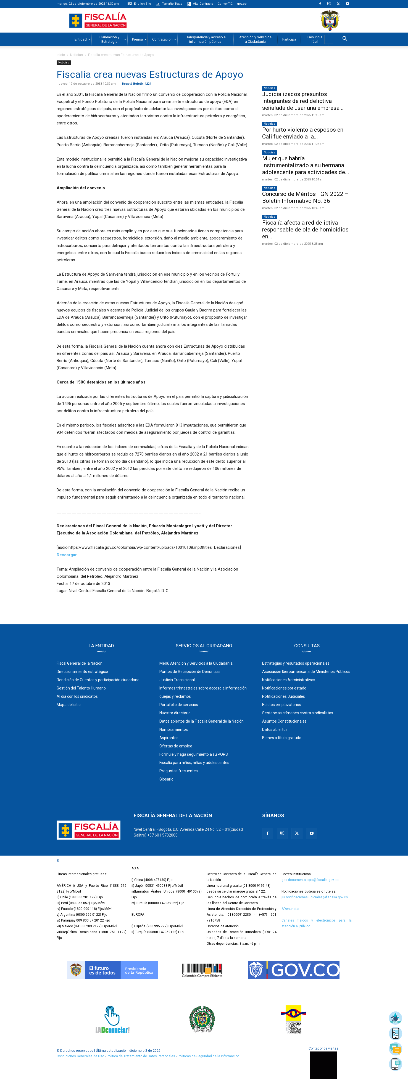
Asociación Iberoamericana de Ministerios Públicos (306, 671)
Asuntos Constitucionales (284, 721)
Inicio (61, 55)
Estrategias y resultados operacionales (296, 663)
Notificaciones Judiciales (283, 696)
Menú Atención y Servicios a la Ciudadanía (196, 663)
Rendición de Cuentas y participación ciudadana (98, 680)
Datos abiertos (275, 729)
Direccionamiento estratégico (82, 671)
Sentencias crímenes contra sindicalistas (297, 713)
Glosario (166, 779)
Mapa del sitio (69, 704)
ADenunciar (290, 909)
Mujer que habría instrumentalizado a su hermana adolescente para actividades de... (305, 165)
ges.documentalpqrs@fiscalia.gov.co (309, 880)
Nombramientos (173, 729)
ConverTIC (225, 4)
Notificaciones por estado (284, 688)
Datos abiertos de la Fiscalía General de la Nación (201, 721)
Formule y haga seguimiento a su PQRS (193, 754)
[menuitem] (80, 39)
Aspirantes (168, 738)
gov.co (242, 4)
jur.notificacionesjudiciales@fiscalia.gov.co (314, 897)
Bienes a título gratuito (281, 738)
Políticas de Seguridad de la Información (208, 1056)
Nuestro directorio (175, 713)
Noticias (76, 55)
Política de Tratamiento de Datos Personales (141, 1056)
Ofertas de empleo (175, 746)
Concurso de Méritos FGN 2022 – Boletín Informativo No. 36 (305, 197)
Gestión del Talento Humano (81, 688)
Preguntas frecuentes (178, 771)
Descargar (67, 554)
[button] (345, 39)
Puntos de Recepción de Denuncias (189, 671)
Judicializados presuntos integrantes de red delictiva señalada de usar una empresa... (303, 101)
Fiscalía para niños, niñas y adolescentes (194, 762)
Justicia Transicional (177, 680)
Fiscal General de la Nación (79, 663)
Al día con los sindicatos (77, 696)
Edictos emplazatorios (281, 704)
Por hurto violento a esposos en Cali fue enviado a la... (302, 133)
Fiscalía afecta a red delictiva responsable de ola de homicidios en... (305, 229)
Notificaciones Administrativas (288, 680)
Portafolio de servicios (178, 704)
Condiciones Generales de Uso (80, 1056)
